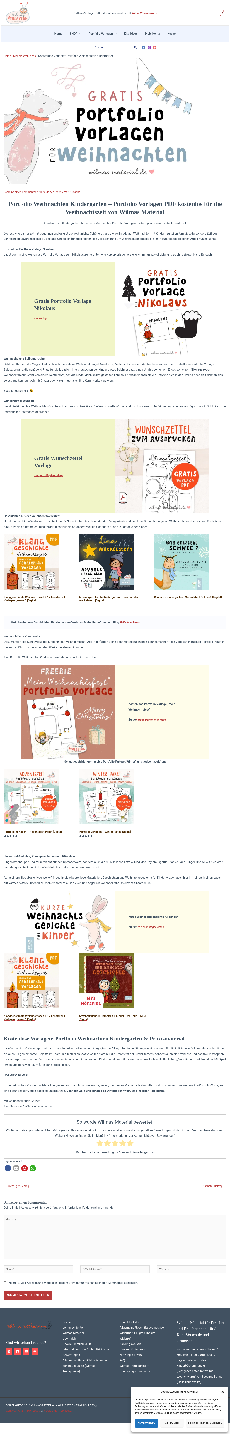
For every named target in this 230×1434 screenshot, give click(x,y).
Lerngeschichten (73, 1338)
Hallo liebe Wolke (131, 627)
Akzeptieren (147, 1423)
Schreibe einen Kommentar (21, 196)
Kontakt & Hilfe (129, 1333)
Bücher (67, 1333)
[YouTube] (35, 1362)
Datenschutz (15, 1421)
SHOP (78, 36)
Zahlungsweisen (130, 1355)
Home (66, 36)
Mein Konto (148, 36)
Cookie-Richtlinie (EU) (77, 1355)
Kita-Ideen (129, 36)
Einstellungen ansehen (205, 1423)
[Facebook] (143, 52)
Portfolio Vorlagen (102, 36)
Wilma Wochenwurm (144, 13)
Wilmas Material (73, 1343)
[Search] (135, 51)
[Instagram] (149, 52)
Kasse (164, 36)
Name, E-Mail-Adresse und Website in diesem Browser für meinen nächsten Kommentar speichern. (73, 1293)
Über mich (69, 1349)
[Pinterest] (154, 52)
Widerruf (125, 1349)
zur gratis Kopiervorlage (50, 479)
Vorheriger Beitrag (17, 1191)
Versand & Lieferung (133, 1360)
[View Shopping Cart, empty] (222, 13)
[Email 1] (26, 1362)
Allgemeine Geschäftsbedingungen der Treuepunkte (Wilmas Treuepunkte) (85, 1376)
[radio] (99, 1149)
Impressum (36, 1421)
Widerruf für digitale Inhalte (137, 1343)
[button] (222, 1392)
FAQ (122, 1371)
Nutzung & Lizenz (131, 1365)
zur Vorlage (42, 322)
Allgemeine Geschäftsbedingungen (143, 1338)
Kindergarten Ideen (26, 60)
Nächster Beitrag (213, 1191)
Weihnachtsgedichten (152, 932)
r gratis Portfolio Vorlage (152, 724)
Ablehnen (172, 1423)
